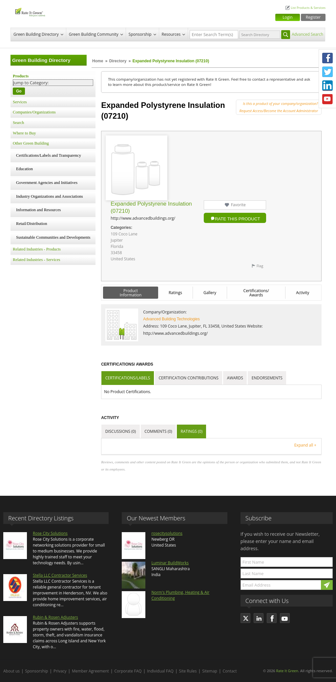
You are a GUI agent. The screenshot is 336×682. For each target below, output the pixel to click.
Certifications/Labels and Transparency (48, 155)
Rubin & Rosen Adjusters (55, 617)
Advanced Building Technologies (171, 319)
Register (313, 17)
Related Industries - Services (36, 259)
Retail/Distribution (31, 223)
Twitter (327, 72)
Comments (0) (158, 431)
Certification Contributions (188, 378)
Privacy (60, 671)
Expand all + (305, 445)
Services (20, 102)
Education (24, 169)
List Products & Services (308, 8)
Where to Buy (24, 133)
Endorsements (267, 378)
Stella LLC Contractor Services (60, 575)
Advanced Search (307, 34)
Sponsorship (140, 34)
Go (19, 91)
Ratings (175, 292)
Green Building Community (93, 34)
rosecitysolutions (166, 533)
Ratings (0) (191, 431)
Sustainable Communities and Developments (53, 237)
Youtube (327, 99)
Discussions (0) (120, 431)
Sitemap (209, 671)
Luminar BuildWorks (170, 563)
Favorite (238, 205)
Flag (260, 265)
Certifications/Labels (127, 378)
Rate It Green (287, 670)
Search (18, 122)
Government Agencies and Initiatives (46, 182)
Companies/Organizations (34, 112)
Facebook (327, 58)
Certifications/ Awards (256, 293)
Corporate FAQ (128, 671)
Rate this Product (237, 218)
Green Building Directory (36, 34)
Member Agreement (90, 671)
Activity (302, 292)
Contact (230, 671)
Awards (235, 378)
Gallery (209, 292)
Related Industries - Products (37, 249)
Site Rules (188, 671)
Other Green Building (31, 143)
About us (11, 671)
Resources (171, 34)
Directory (118, 61)
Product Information (131, 293)
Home (97, 61)
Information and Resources (38, 210)
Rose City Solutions (50, 533)
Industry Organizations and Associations (49, 196)
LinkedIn (327, 85)
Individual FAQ (160, 671)
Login (287, 17)
